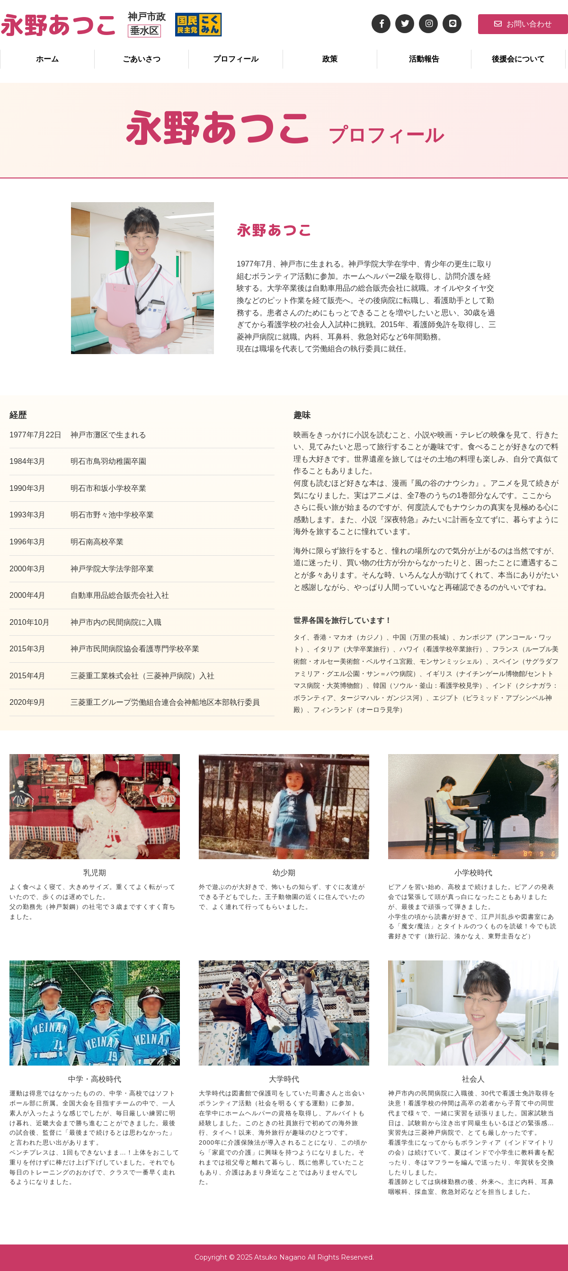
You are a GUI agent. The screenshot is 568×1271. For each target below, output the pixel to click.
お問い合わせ (523, 24)
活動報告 (424, 59)
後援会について (518, 59)
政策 (329, 59)
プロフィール (235, 59)
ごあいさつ (141, 59)
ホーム (47, 59)
